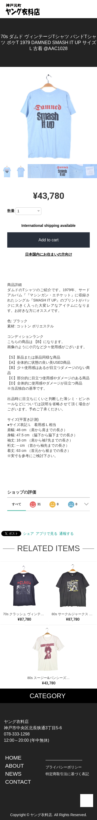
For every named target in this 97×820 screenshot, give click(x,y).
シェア (28, 533)
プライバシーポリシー (64, 767)
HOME (13, 758)
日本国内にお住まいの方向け (48, 254)
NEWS (13, 774)
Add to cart (48, 240)
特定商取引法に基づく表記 (67, 774)
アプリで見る (46, 533)
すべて (16, 504)
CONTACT (18, 782)
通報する (66, 533)
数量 (10, 211)
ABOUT (14, 766)
